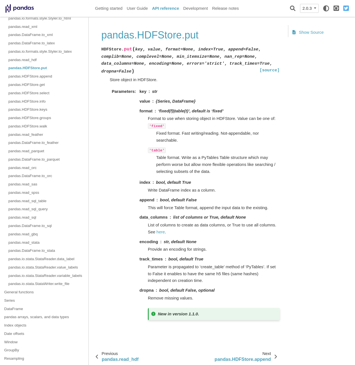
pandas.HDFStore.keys (27, 109)
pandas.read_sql (22, 217)
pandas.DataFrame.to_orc (30, 176)
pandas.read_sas (22, 184)
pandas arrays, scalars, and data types (36, 317)
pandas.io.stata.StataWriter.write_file (38, 284)
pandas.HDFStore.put (27, 68)
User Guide (137, 8)
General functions (19, 292)
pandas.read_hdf (22, 60)
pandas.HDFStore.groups (29, 118)
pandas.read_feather (25, 134)
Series (9, 300)
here (161, 231)
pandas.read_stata (24, 242)
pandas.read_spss (23, 192)
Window (11, 342)
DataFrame (13, 309)
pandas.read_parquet (26, 151)
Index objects (15, 325)
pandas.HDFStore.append (30, 76)
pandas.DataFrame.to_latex (31, 43)
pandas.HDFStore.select (28, 93)
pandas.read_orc (22, 168)
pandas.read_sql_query (28, 209)
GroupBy (11, 350)
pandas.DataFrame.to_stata (31, 250)
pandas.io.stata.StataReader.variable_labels (45, 276)
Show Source (308, 32)
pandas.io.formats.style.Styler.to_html (39, 18)
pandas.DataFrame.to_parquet (34, 159)
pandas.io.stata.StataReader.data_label (41, 259)
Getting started (109, 8)
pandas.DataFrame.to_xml (30, 35)
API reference (165, 8)
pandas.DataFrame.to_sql (30, 226)
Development (195, 8)
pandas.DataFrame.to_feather (33, 143)
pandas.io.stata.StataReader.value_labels (43, 267)
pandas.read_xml (22, 27)
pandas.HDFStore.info (27, 101)
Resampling (14, 358)
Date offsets (14, 334)
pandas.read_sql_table (27, 201)
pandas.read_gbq (23, 234)
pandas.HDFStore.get (26, 85)
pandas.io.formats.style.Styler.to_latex (40, 51)
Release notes (225, 8)
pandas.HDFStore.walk (27, 126)
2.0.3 (308, 8)
